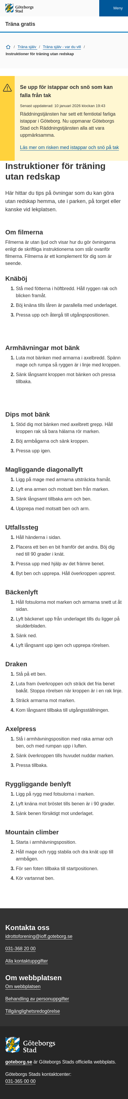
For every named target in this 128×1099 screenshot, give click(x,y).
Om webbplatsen (23, 986)
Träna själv (27, 47)
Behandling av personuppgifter (37, 998)
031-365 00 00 (20, 1081)
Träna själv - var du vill (62, 47)
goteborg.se (18, 1061)
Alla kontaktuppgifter (26, 960)
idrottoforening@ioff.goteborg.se (39, 936)
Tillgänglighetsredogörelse (32, 1011)
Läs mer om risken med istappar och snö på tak (69, 147)
